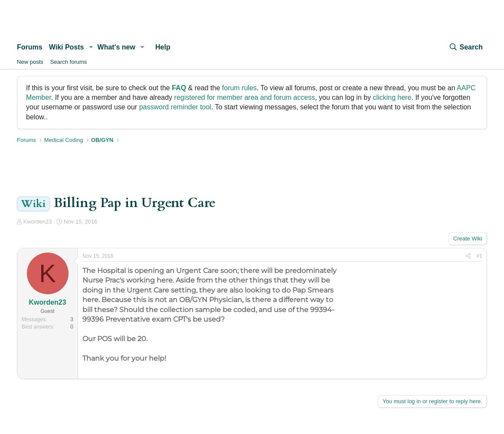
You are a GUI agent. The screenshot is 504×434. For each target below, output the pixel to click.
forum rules (239, 88)
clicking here (392, 97)
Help (162, 47)
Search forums (68, 62)
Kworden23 (37, 221)
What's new (116, 47)
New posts (30, 62)
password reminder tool (175, 107)
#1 (479, 256)
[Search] (466, 47)
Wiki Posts (66, 47)
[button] (91, 47)
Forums (30, 47)
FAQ (179, 88)
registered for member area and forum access (244, 97)
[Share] (468, 256)
